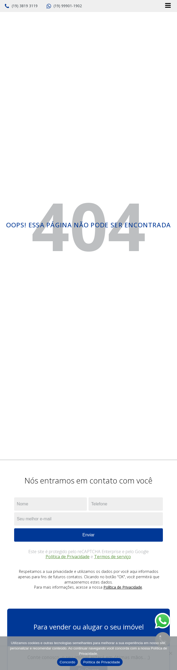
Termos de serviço (112, 557)
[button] (21, 6)
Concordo (67, 662)
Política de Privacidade (68, 557)
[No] (170, 653)
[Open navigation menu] (168, 6)
